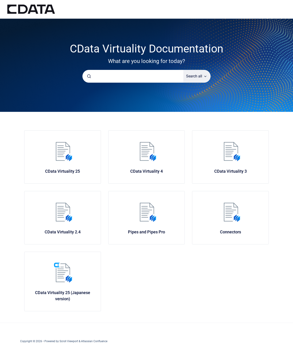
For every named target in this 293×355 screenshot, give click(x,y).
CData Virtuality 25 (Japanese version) (62, 295)
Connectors (230, 231)
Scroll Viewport (69, 341)
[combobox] (133, 76)
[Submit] (89, 76)
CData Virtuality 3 (230, 171)
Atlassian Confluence (94, 341)
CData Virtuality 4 (146, 171)
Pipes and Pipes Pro (146, 231)
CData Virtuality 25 (62, 171)
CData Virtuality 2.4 (63, 231)
